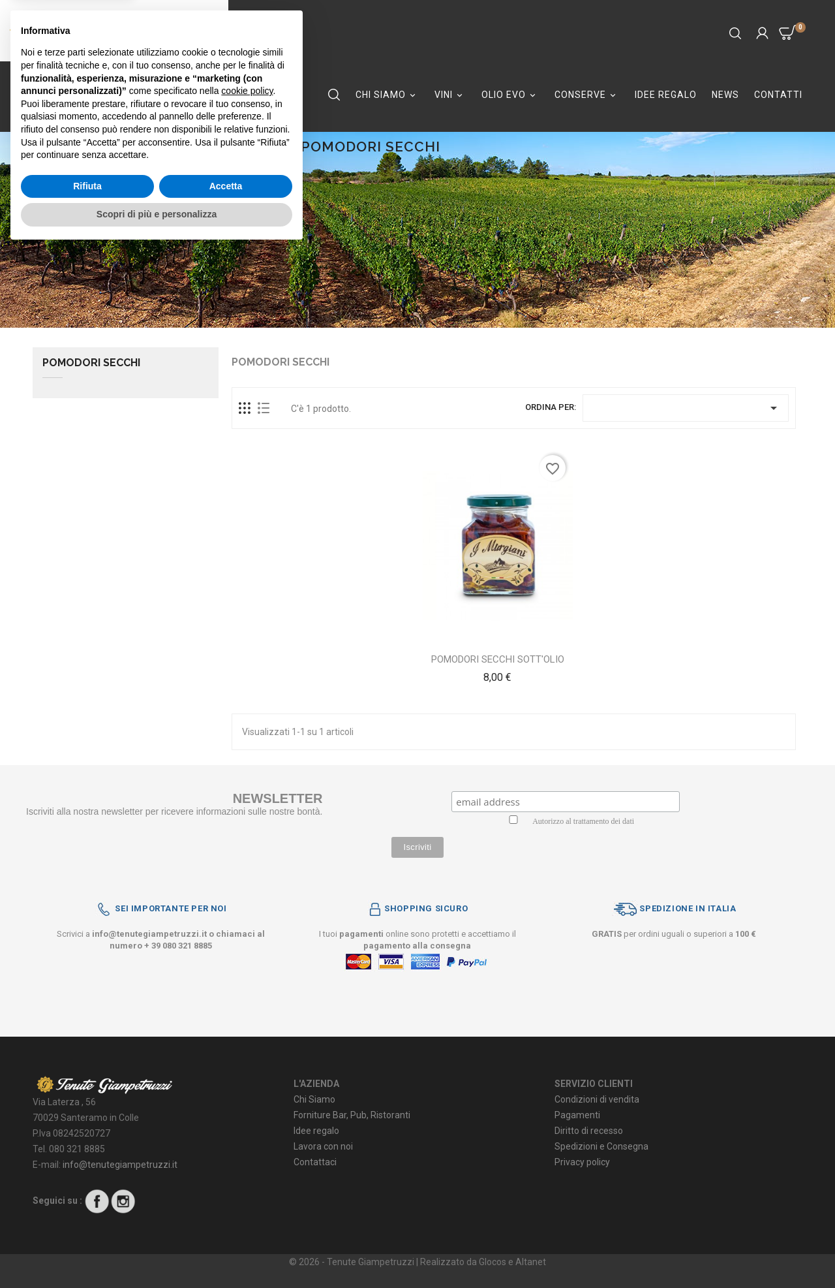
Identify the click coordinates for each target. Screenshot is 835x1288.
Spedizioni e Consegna (601, 1146)
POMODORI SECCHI (91, 363)
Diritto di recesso (588, 1130)
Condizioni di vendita (596, 1099)
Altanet (530, 1262)
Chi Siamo (314, 1099)
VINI (450, 94)
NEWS (725, 94)
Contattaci (315, 1162)
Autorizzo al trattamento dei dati (583, 821)
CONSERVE (587, 94)
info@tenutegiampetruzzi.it (149, 934)
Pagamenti (577, 1115)
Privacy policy (582, 1162)
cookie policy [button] (247, 1128)
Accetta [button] (226, 1224)
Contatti (778, 94)
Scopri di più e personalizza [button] (157, 1252)
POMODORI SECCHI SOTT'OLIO (497, 659)
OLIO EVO (510, 94)
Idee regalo (316, 1130)
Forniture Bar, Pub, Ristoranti (352, 1115)
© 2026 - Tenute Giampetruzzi (352, 1262)
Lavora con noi (323, 1146)
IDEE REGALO (666, 94)
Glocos (492, 1262)
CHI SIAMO (387, 94)
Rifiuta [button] (87, 1224)
